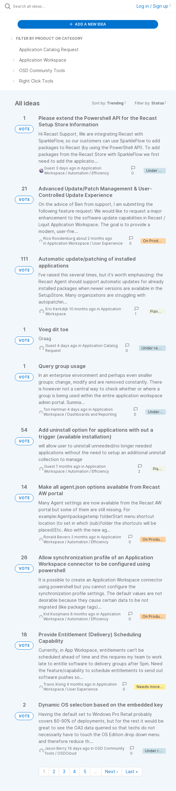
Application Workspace (68, 243)
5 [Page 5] (85, 771)
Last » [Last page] (132, 771)
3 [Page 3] (64, 771)
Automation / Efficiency (88, 173)
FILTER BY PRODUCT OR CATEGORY (46, 38)
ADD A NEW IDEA (88, 24)
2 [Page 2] (54, 771)
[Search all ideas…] (47, 6)
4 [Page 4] (74, 771)
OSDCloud (66, 753)
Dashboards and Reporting (92, 414)
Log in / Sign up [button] (154, 6)
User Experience (107, 243)
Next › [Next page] (111, 771)
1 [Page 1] (44, 771)
